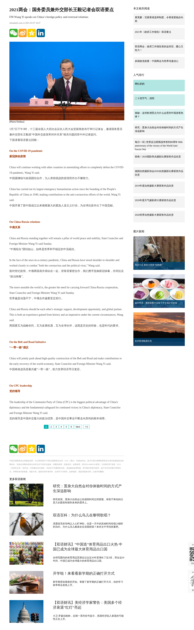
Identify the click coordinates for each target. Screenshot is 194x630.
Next (78, 427)
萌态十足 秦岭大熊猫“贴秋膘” (149, 265)
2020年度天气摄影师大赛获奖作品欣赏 (155, 200)
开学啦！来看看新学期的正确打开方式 (84, 573)
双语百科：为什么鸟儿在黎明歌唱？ (82, 515)
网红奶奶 (140, 84)
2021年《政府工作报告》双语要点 (153, 32)
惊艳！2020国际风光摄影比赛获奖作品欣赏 (158, 156)
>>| (86, 427)
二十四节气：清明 (144, 98)
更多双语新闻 (17, 479)
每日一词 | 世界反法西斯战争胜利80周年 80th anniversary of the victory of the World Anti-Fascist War (159, 146)
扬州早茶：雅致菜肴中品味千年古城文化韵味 (156, 303)
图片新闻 (138, 231)
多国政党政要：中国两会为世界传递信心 (156, 61)
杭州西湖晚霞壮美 (143, 341)
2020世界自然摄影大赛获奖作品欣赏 (154, 215)
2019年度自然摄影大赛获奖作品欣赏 (154, 185)
